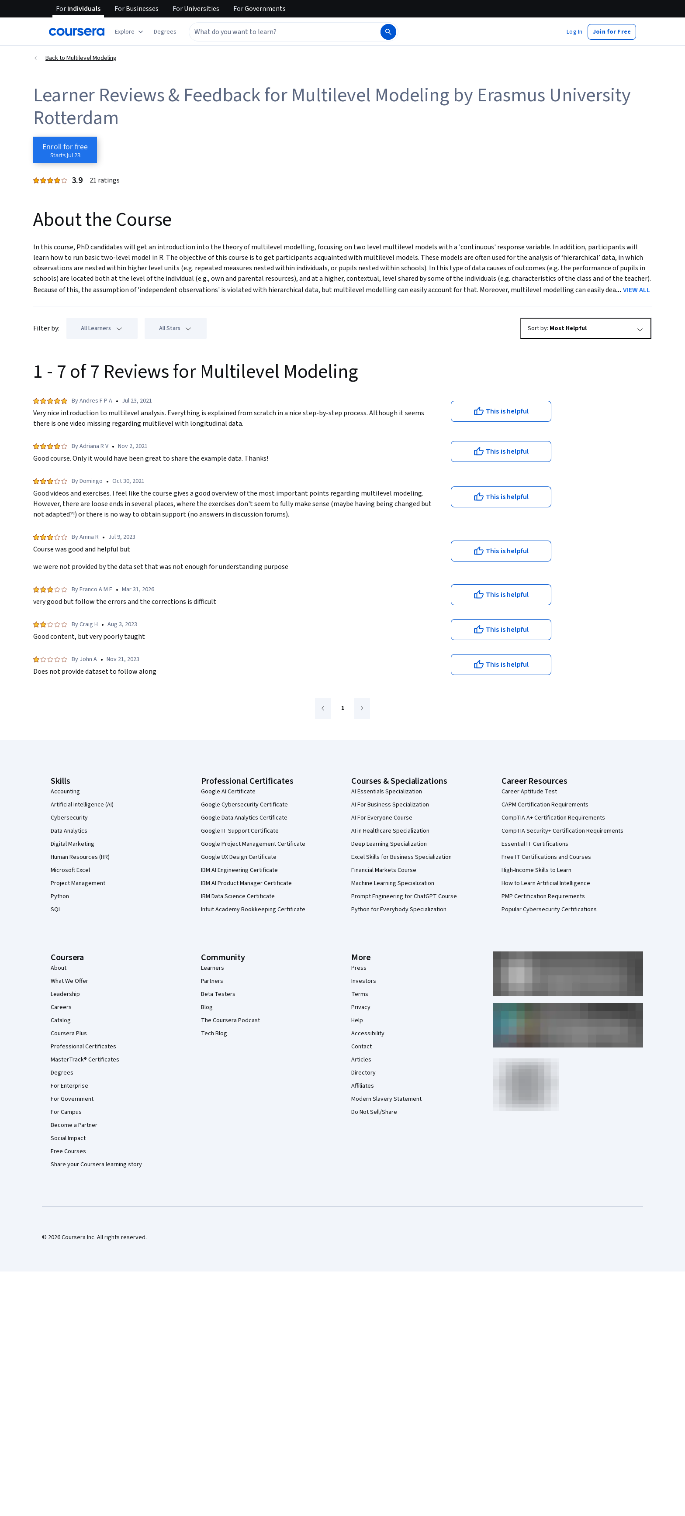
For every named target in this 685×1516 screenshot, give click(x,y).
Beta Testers (218, 994)
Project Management (78, 883)
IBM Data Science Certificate (238, 896)
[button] (165, 32)
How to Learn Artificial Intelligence (546, 883)
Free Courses (68, 1151)
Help (357, 1020)
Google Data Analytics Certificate (244, 817)
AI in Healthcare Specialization (390, 831)
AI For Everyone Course (381, 817)
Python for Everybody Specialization (398, 909)
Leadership (65, 994)
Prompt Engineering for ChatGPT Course (404, 896)
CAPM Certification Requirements (545, 804)
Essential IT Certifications (535, 844)
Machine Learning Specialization (392, 883)
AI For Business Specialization (390, 804)
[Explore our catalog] (130, 32)
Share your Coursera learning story (96, 1164)
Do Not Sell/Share (374, 1112)
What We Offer (69, 981)
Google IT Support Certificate (240, 831)
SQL (56, 909)
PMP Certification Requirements (543, 896)
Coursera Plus (69, 1033)
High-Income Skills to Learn (536, 870)
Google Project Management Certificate (253, 844)
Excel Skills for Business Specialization (401, 857)
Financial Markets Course (383, 870)
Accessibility (367, 1033)
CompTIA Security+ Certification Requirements (562, 831)
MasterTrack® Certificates (85, 1059)
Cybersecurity (69, 817)
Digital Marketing (72, 844)
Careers (61, 1007)
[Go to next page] (362, 708)
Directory (363, 1072)
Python (60, 896)
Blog (207, 1007)
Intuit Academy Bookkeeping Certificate (253, 909)
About (58, 968)
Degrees (62, 1072)
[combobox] (275, 31)
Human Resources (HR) (80, 857)
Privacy (360, 1007)
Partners (212, 981)
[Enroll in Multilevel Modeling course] (65, 150)
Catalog (61, 1020)
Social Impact (68, 1138)
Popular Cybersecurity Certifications (549, 909)
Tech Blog (214, 1033)
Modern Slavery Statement (386, 1099)
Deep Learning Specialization (389, 844)
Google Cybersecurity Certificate (244, 804)
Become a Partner (74, 1125)
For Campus (66, 1112)
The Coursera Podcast (230, 1020)
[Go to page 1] (342, 708)
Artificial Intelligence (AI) (82, 804)
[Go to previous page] (323, 708)
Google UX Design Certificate (239, 857)
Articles (361, 1059)
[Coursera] (76, 32)
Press (359, 968)
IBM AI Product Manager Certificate (246, 883)
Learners (212, 968)
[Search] (388, 32)
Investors (363, 981)
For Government (72, 1099)
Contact (361, 1046)
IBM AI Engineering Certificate (239, 870)
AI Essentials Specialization (386, 791)
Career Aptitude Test (529, 791)
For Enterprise (69, 1086)
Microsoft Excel (70, 870)
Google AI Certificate (228, 791)
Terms (359, 994)
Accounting (65, 791)
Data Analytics (69, 831)
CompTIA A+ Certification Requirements (553, 817)
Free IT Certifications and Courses (546, 857)
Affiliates (362, 1086)
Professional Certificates (83, 1046)
